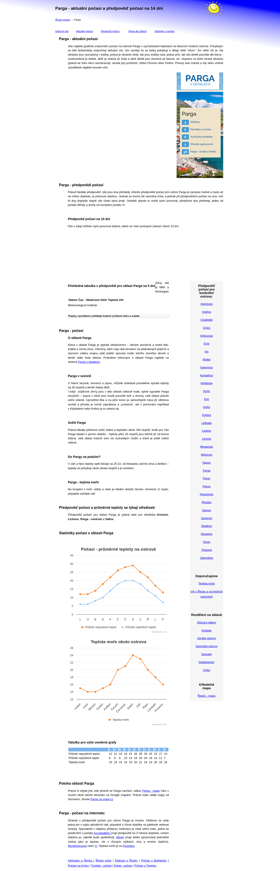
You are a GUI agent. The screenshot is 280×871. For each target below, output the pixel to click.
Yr (96, 846)
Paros (206, 478)
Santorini (206, 518)
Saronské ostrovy (207, 646)
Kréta (206, 407)
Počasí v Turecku (145, 865)
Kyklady (207, 630)
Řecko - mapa (206, 695)
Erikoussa (206, 335)
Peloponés (206, 494)
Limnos (206, 438)
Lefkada (206, 423)
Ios (206, 351)
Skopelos (207, 534)
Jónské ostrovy (206, 638)
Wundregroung (77, 846)
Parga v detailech (89, 362)
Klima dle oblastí (137, 31)
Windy (120, 837)
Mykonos (206, 454)
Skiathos (206, 526)
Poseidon (129, 846)
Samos (206, 510)
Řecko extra (103, 860)
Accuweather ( (102, 833)
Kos (206, 399)
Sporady (206, 654)
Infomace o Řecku (80, 860)
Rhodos (206, 502)
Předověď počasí (110, 31)
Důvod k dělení (206, 622)
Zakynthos (206, 557)
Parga (206, 470)
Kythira (206, 415)
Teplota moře (206, 583)
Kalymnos (206, 367)
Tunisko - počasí (101, 865)
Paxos (207, 486)
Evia (206, 343)
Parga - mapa (151, 790)
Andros (206, 312)
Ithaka (207, 359)
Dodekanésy (206, 662)
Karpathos (206, 375)
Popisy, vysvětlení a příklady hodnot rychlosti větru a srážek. (104, 316)
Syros (206, 542)
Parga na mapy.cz (102, 799)
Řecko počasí (62, 19)
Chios (206, 327)
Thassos (206, 550)
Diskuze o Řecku (126, 860)
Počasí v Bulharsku (154, 860)
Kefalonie (206, 383)
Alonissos (207, 304)
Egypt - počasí (123, 865)
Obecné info (62, 31)
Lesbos (206, 430)
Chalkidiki (207, 319)
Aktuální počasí (84, 31)
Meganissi (206, 446)
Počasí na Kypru (78, 865)
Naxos (207, 462)
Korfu (206, 391)
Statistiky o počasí (164, 31)
